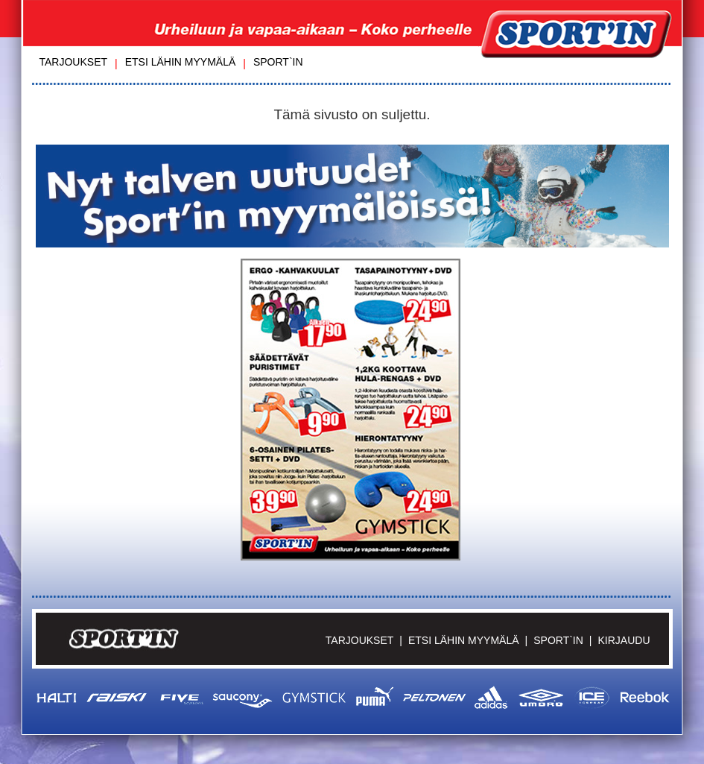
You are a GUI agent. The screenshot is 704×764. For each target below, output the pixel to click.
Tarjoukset (73, 62)
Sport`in (278, 62)
